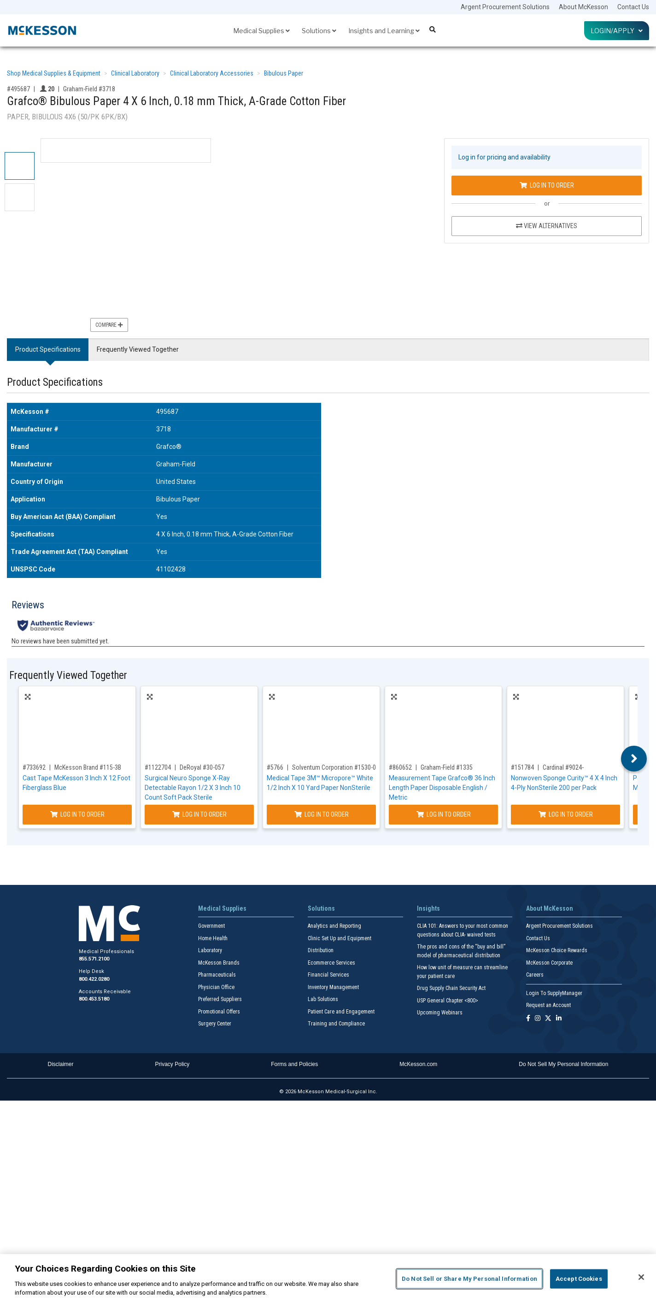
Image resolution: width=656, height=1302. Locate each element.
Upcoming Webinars (440, 1012)
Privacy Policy (172, 1064)
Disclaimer (61, 1064)
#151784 (522, 767)
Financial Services (328, 975)
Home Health (213, 938)
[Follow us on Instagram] (537, 1018)
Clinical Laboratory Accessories (211, 73)
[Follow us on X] (548, 1018)
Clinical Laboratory (135, 73)
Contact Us (633, 7)
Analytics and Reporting (334, 926)
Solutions (319, 31)
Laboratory (210, 950)
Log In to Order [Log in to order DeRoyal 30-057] (199, 814)
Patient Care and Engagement (341, 1011)
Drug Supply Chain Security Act (451, 988)
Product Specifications (48, 349)
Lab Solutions (323, 999)
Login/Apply (617, 31)
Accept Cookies (579, 1278)
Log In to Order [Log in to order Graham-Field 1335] (443, 814)
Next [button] (634, 759)
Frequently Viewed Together (138, 349)
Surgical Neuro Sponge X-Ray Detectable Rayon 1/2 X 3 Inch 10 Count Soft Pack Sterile (192, 787)
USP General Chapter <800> (447, 1000)
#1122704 (158, 767)
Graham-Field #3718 (89, 89)
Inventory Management (333, 987)
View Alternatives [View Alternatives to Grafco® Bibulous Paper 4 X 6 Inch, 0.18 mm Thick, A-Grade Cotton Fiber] (546, 226)
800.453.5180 (94, 999)
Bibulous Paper (283, 73)
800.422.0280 (94, 979)
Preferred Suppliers (220, 999)
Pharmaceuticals (217, 975)
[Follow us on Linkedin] (559, 1018)
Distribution (321, 950)
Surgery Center (214, 1023)
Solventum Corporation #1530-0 (334, 767)
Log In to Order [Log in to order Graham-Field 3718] (547, 185)
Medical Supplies (261, 31)
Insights (428, 908)
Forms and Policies (294, 1064)
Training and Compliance (336, 1023)
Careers (535, 975)
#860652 (400, 767)
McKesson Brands (219, 963)
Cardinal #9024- (563, 767)
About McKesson (583, 7)
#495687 (18, 89)
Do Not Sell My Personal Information (563, 1064)
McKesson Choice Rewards (556, 950)
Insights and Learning (384, 31)
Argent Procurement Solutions (505, 7)
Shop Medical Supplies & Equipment (53, 73)
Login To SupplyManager (554, 993)
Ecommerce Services (331, 963)
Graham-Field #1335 (447, 767)
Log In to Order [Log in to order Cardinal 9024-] (566, 814)
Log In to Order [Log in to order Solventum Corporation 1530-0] (321, 814)
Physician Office (216, 987)
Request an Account (548, 1005)
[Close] (641, 1277)
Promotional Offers (219, 1011)
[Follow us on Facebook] (528, 1018)
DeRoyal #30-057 (202, 767)
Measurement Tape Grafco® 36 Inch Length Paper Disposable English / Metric (442, 787)
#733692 (34, 767)
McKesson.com (418, 1064)
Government (211, 926)
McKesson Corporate (549, 963)
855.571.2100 (94, 959)
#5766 (275, 767)
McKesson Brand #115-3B (87, 767)
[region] (328, 1278)
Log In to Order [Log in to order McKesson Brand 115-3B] (77, 814)
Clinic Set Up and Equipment (339, 938)
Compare (109, 325)
